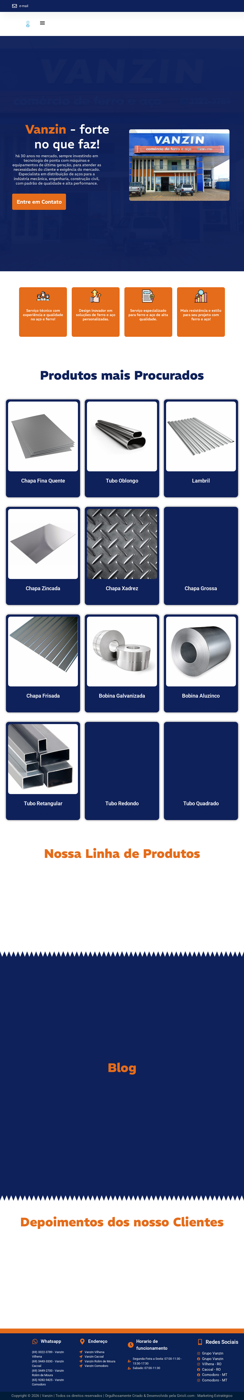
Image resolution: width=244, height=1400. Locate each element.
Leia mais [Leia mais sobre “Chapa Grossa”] (201, 598)
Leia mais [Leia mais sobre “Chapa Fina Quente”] (43, 491)
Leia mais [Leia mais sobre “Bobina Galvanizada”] (122, 706)
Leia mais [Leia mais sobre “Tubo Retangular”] (43, 813)
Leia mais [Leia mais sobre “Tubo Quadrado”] (201, 813)
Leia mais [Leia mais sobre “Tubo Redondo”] (122, 813)
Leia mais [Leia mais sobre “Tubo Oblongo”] (122, 491)
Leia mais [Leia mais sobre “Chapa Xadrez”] (122, 598)
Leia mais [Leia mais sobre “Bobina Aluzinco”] (201, 706)
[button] (42, 23)
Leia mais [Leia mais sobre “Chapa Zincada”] (43, 598)
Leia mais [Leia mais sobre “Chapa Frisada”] (43, 706)
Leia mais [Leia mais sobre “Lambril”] (201, 491)
